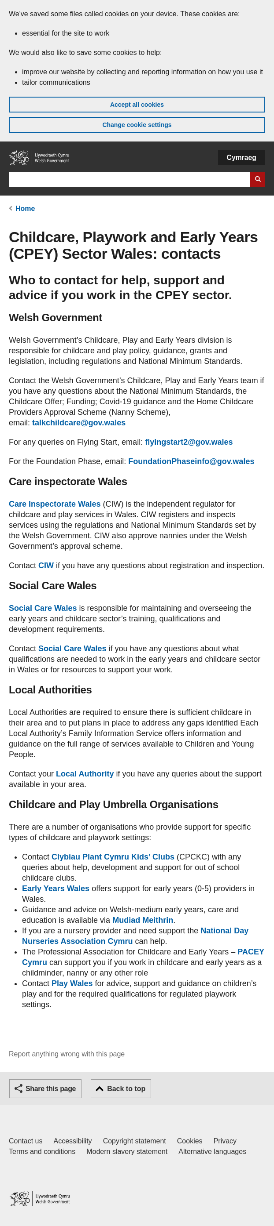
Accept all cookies (137, 104)
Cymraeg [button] (241, 157)
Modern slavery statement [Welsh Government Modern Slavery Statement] (126, 1151)
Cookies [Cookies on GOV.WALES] (190, 1141)
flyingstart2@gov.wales (189, 442)
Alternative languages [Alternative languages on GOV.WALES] (212, 1151)
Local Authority (85, 773)
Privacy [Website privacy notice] (225, 1141)
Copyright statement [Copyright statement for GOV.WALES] (134, 1141)
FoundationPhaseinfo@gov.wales (191, 461)
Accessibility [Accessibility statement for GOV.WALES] (72, 1141)
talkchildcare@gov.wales (79, 422)
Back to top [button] (126, 1088)
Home (25, 208)
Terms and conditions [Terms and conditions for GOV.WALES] (42, 1151)
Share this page (51, 1088)
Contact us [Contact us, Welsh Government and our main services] (25, 1141)
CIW (46, 565)
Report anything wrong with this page (67, 1054)
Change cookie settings (136, 124)
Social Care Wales (43, 608)
